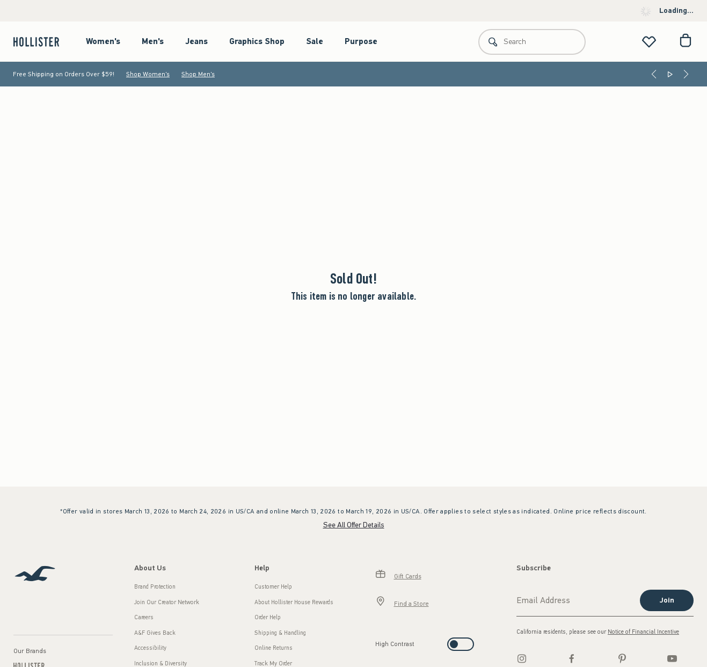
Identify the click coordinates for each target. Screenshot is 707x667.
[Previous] (654, 74)
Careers (144, 617)
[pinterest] (622, 658)
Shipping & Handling (280, 633)
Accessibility (150, 648)
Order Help (267, 617)
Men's (153, 41)
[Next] (686, 74)
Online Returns (273, 648)
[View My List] (649, 41)
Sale (314, 41)
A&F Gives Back (155, 633)
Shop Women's (148, 74)
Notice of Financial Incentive (643, 632)
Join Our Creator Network (166, 602)
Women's (103, 41)
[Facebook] (571, 658)
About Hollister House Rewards (293, 602)
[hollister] (41, 41)
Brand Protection (155, 587)
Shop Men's (198, 74)
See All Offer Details (353, 525)
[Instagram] (521, 658)
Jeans (196, 41)
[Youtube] (672, 658)
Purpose (361, 41)
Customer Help (273, 587)
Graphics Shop (257, 41)
